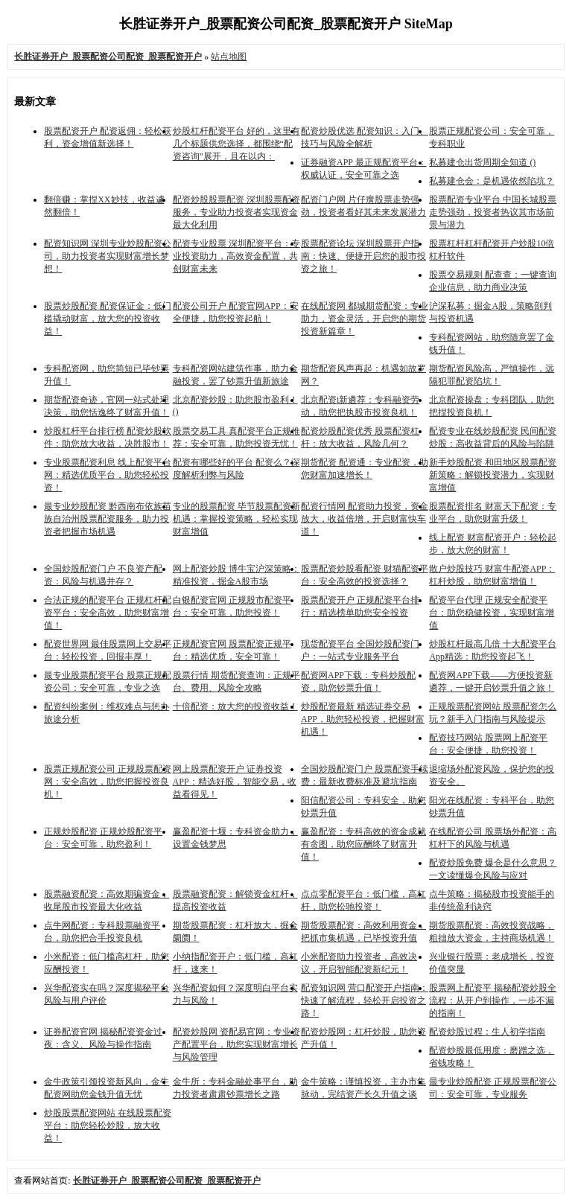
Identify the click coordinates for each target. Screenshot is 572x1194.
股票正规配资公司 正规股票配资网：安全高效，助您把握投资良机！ (107, 781)
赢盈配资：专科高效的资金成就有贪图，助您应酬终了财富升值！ (363, 844)
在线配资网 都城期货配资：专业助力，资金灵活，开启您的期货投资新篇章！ (364, 318)
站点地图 (229, 56)
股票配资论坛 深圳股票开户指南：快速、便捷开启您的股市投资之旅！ (363, 256)
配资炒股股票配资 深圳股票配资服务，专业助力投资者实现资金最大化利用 (236, 212)
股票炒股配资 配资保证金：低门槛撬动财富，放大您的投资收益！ (107, 318)
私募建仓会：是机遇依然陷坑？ (491, 181)
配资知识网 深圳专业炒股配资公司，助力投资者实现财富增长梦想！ (107, 256)
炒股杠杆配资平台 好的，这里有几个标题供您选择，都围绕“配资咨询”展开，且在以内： (236, 144)
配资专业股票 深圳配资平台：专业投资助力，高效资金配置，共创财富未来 (236, 256)
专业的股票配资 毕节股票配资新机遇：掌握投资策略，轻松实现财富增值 (236, 519)
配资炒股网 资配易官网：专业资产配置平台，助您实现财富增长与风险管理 (236, 1044)
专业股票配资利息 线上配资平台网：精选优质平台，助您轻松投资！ (107, 475)
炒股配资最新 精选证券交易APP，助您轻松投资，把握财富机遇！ (363, 719)
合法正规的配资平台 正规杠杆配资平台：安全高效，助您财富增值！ (107, 612)
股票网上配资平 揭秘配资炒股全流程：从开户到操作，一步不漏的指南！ (492, 1000)
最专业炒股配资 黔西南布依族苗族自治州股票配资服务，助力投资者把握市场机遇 (107, 519)
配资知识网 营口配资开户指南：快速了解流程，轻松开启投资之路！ (364, 1000)
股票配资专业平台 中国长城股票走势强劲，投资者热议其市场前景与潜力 (492, 212)
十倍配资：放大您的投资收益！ (235, 706)
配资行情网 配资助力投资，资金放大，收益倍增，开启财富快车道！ (364, 519)
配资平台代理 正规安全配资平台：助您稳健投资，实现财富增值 (491, 612)
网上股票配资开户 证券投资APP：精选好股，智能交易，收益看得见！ (234, 781)
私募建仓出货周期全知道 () (482, 162)
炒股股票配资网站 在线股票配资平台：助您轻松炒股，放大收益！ (107, 1125)
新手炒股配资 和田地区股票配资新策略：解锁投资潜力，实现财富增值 (492, 475)
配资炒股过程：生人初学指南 (487, 1032)
